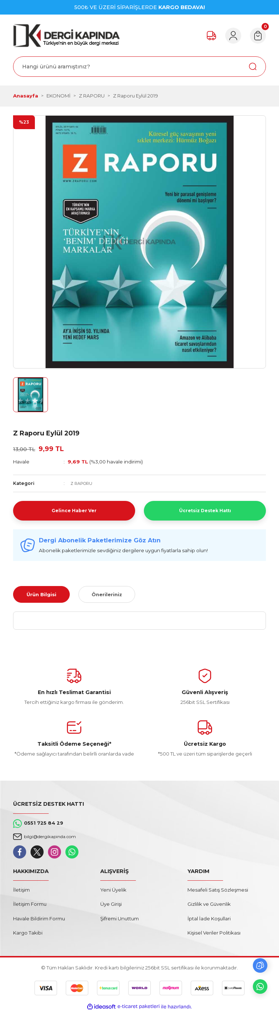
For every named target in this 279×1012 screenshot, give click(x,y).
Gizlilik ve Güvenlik (209, 904)
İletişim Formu (29, 904)
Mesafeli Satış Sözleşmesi (217, 890)
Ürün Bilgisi (41, 594)
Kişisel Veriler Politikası (213, 933)
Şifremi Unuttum (119, 918)
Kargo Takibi (28, 933)
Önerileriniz (107, 594)
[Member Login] (228, 36)
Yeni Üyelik (113, 890)
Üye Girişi (111, 904)
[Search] (139, 66)
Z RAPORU (82, 483)
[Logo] (66, 35)
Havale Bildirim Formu (39, 918)
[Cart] (256, 36)
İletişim (21, 890)
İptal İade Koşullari (209, 918)
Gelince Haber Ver (74, 510)
